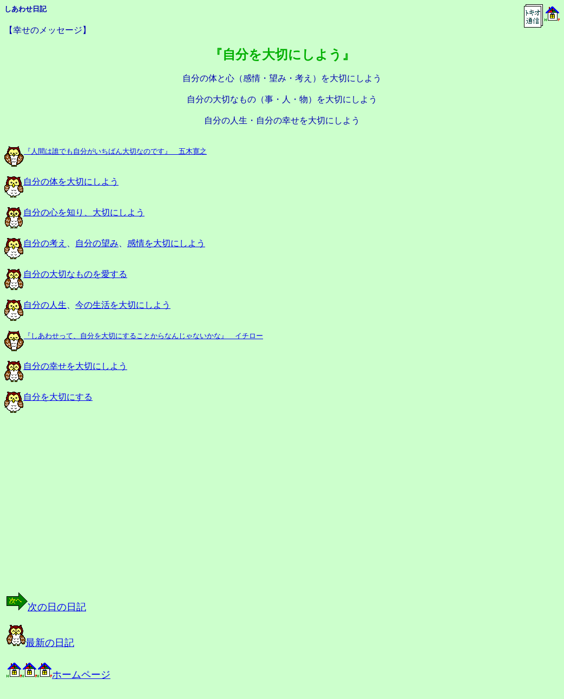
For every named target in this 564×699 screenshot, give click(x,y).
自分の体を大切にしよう (61, 181)
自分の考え (35, 243)
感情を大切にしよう (166, 243)
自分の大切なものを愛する (65, 274)
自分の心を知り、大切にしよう (74, 212)
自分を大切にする (48, 396)
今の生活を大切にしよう (122, 304)
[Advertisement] (116, 511)
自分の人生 (35, 304)
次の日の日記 (46, 607)
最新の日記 (40, 642)
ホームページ (58, 674)
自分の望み (97, 243)
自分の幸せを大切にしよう (65, 366)
